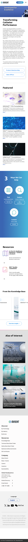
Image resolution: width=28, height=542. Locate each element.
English (12, 500)
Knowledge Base (5, 440)
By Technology (5, 428)
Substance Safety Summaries (8, 448)
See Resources (19, 202)
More (4, 112)
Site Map (15, 522)
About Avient (4, 458)
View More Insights (14, 323)
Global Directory (5, 480)
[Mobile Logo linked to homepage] (14, 421)
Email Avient (4, 483)
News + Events (5, 461)
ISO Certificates (5, 451)
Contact (20, 2)
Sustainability (5, 469)
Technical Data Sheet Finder (8, 443)
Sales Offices (10, 74)
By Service (4, 434)
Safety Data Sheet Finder (7, 446)
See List (8, 201)
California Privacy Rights (15, 520)
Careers (3, 463)
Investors (3, 466)
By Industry (4, 431)
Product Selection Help (13, 70)
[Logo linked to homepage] (5, 2)
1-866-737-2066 (5, 486)
